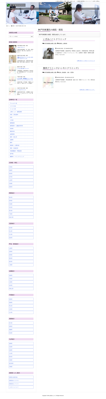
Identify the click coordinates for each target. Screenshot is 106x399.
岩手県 (10, 176)
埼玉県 (10, 207)
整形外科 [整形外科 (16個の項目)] (12, 131)
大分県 (10, 353)
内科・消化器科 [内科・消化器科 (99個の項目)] (14, 114)
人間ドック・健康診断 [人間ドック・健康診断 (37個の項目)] (16, 111)
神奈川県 (11, 217)
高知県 (10, 332)
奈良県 (10, 285)
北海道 (10, 166)
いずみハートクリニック (54, 39)
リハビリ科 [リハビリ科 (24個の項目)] (13, 109)
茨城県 (10, 204)
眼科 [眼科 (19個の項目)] (11, 142)
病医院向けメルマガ (13, 380)
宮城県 (10, 183)
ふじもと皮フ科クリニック (23, 68)
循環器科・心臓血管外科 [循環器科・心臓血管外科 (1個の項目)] (16, 125)
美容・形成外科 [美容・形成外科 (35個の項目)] (14, 148)
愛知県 (10, 258)
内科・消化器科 (62, 72)
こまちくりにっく (21, 47)
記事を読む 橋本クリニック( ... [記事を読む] (87, 89)
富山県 (10, 231)
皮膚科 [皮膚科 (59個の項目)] (11, 139)
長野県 (10, 251)
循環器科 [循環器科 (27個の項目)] (12, 123)
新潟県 (10, 227)
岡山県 (10, 305)
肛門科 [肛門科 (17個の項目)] (11, 153)
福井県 (10, 237)
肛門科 (72, 72)
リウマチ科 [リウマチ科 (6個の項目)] (13, 106)
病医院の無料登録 (81, 1)
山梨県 (10, 248)
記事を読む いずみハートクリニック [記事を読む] (86, 60)
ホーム (8, 25)
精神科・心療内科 (63, 43)
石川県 (10, 234)
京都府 (10, 278)
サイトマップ (88, 1)
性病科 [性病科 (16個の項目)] (11, 128)
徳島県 (10, 326)
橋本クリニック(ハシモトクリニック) (60, 68)
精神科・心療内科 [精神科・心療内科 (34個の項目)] (14, 145)
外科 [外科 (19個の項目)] (11, 117)
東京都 (10, 210)
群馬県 (10, 200)
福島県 (10, 186)
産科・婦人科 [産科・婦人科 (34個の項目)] (13, 137)
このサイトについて (13, 387)
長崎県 (10, 350)
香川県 (10, 323)
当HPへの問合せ (96, 1)
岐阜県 (10, 261)
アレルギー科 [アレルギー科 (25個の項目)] (13, 103)
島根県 (10, 302)
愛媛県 (10, 329)
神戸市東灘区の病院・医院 (50, 43)
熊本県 (10, 356)
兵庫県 (13, 25)
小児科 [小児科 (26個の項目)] (11, 120)
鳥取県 (10, 299)
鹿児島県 (11, 363)
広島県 (10, 309)
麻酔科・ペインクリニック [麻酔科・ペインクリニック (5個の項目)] (17, 156)
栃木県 (10, 197)
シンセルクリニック (21, 89)
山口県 (10, 312)
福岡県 (10, 343)
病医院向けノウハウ (13, 383)
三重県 (10, 264)
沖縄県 (10, 366)
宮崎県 (10, 360)
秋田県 (10, 173)
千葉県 (10, 213)
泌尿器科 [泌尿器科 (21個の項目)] (12, 134)
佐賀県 (10, 346)
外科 (68, 72)
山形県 (10, 180)
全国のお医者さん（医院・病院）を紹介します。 (66, 1)
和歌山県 (11, 288)
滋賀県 (10, 275)
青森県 (10, 170)
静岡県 (10, 254)
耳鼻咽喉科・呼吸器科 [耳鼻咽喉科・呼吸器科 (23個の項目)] (16, 151)
